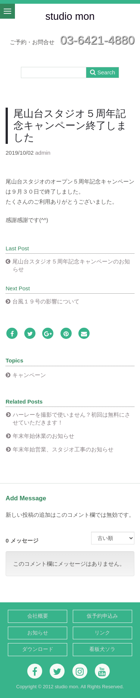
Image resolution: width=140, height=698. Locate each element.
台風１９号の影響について (46, 301)
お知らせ (37, 633)
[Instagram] (80, 671)
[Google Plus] (47, 334)
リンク (102, 633)
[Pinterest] (66, 334)
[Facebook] (12, 334)
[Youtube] (102, 671)
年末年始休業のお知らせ (43, 436)
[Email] (84, 334)
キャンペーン (29, 375)
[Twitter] (30, 334)
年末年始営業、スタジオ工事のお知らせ (63, 449)
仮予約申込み (102, 616)
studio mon (69, 16)
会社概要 (37, 616)
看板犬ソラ (102, 649)
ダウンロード (37, 649)
